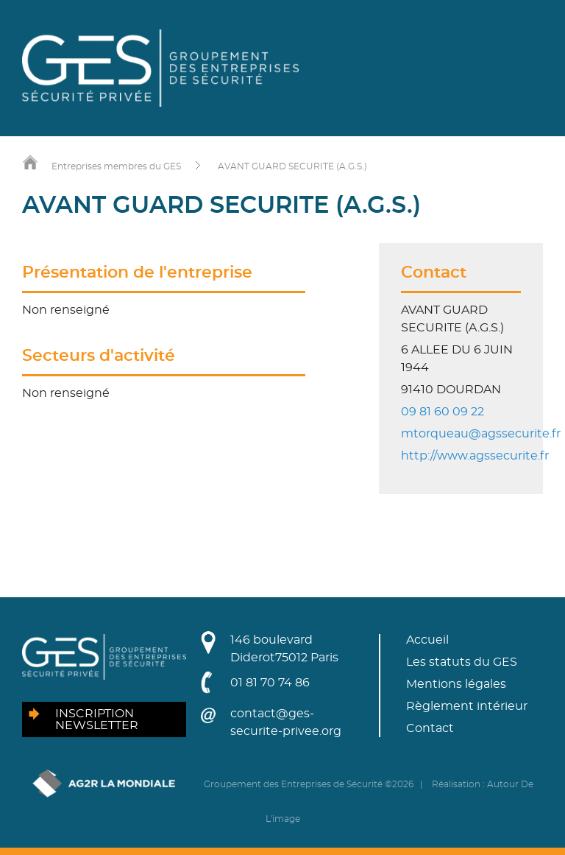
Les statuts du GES (461, 662)
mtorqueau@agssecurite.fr (481, 434)
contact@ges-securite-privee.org (285, 722)
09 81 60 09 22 (442, 412)
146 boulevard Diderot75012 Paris (284, 649)
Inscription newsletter (96, 719)
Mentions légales (456, 684)
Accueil (427, 640)
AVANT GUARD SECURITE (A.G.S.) (292, 166)
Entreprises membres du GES (116, 166)
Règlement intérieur (466, 706)
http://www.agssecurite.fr (475, 456)
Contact (430, 728)
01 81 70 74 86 (270, 683)
